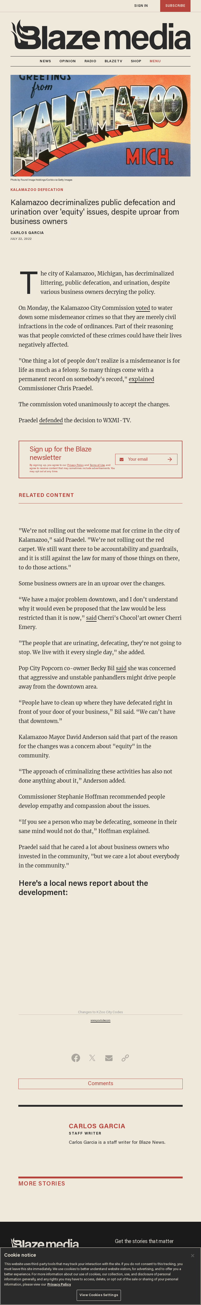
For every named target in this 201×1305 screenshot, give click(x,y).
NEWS (45, 61)
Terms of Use (97, 465)
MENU (155, 61)
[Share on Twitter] (92, 1058)
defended (51, 420)
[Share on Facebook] (75, 1058)
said (91, 618)
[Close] (192, 1255)
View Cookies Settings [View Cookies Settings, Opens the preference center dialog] (99, 1295)
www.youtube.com (100, 1020)
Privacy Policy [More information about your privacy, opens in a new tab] (59, 1284)
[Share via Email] (108, 1058)
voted (143, 308)
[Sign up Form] (146, 459)
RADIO (91, 61)
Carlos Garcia (27, 233)
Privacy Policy (75, 465)
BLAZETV (113, 61)
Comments (100, 1083)
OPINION (67, 61)
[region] (100, 1276)
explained (141, 379)
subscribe (175, 6)
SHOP (136, 61)
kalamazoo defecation (36, 190)
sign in (141, 6)
